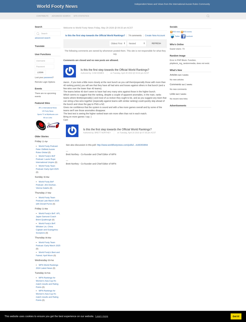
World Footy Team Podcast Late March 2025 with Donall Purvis (47, 200)
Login (40, 72)
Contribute (42, 16)
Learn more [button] (101, 316)
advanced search (42, 38)
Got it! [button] (236, 316)
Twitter (175, 36)
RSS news (175, 32)
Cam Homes (98, 73)
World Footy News (57, 6)
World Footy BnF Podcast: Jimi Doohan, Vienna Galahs (46, 185)
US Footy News (47, 111)
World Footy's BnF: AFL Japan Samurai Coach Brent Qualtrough (48, 216)
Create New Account (155, 35)
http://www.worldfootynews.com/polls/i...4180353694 (122, 145)
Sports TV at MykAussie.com (47, 114)
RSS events (186, 32)
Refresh (156, 43)
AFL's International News (48, 108)
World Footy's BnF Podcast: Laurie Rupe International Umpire (46, 159)
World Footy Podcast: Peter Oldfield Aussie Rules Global (47, 149)
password (48, 77)
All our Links (47, 118)
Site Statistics (81, 16)
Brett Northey (103, 133)
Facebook (187, 36)
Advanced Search (61, 16)
